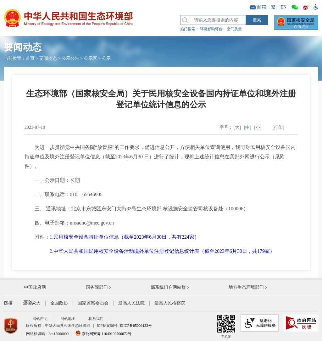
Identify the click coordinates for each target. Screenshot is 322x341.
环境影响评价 (211, 29)
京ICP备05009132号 (135, 325)
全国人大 (32, 303)
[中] (247, 127)
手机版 (226, 326)
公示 (106, 58)
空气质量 (234, 29)
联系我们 (95, 318)
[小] (257, 127)
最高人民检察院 (169, 303)
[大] (237, 127)
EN (283, 7)
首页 (30, 58)
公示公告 (70, 58)
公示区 (90, 58)
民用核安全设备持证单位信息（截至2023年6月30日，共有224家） (126, 237)
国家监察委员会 (93, 303)
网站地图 (67, 318)
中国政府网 (35, 287)
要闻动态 (48, 58)
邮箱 (258, 7)
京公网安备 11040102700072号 (103, 334)
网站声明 (39, 318)
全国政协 (59, 303)
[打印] (278, 127)
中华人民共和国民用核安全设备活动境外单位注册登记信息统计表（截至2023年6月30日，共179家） (164, 251)
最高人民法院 (131, 303)
